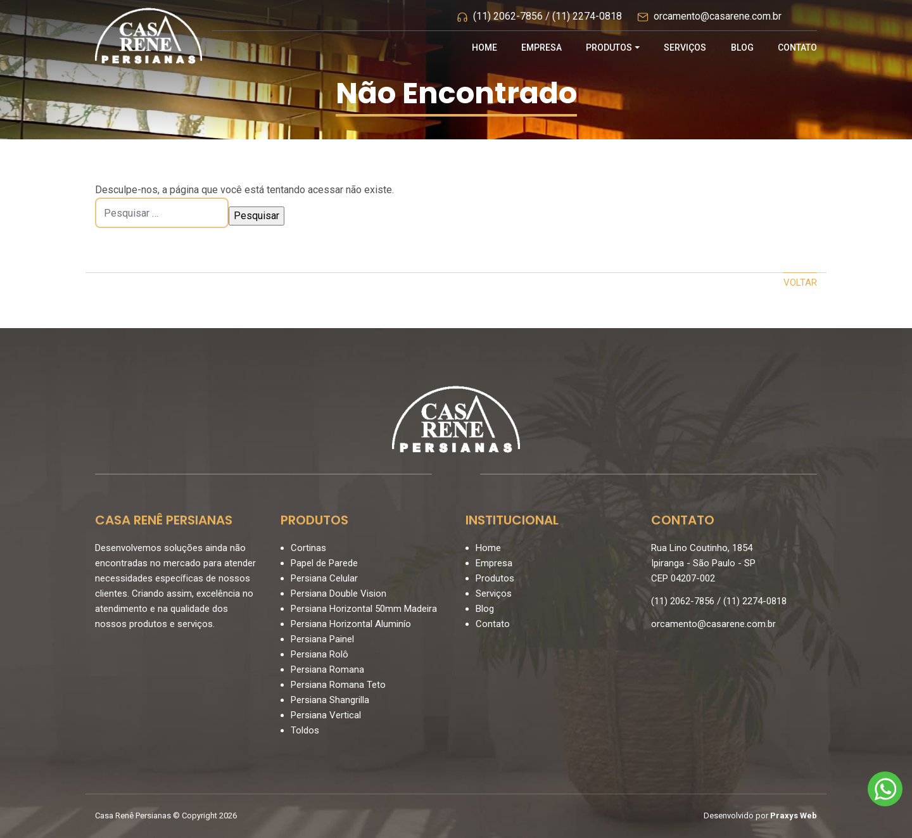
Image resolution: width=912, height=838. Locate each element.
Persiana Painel (322, 639)
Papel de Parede (324, 563)
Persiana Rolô (319, 654)
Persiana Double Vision (338, 593)
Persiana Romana (327, 669)
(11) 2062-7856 (508, 16)
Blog (742, 47)
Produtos (609, 47)
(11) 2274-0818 (587, 16)
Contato (797, 47)
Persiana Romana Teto (338, 684)
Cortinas (308, 548)
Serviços (685, 47)
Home (484, 47)
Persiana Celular (324, 578)
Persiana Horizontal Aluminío (351, 624)
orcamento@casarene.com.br (718, 16)
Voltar (800, 282)
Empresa (541, 47)
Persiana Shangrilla (330, 700)
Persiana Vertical (326, 715)
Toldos (305, 730)
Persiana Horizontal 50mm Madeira (364, 608)
